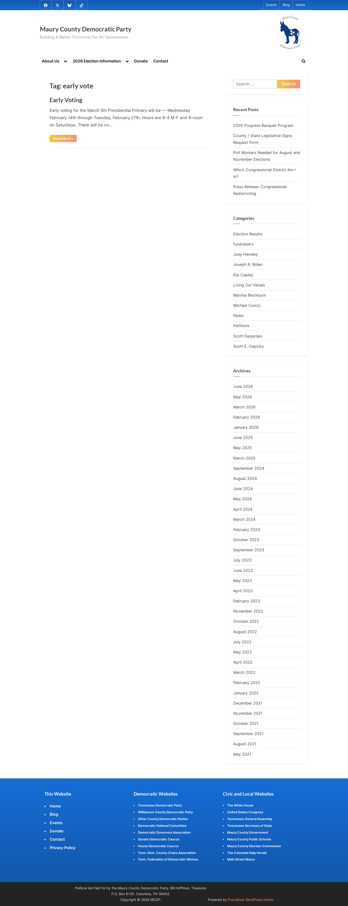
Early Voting (66, 99)
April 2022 (243, 662)
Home (300, 5)
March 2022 (244, 672)
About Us (50, 61)
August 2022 (245, 632)
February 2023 (246, 601)
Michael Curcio (247, 305)
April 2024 (243, 509)
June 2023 (243, 570)
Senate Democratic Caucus (158, 839)
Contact (160, 61)
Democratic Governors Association (164, 832)
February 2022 (246, 683)
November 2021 (247, 713)
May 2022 (242, 652)
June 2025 (243, 438)
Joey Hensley (245, 254)
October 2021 (245, 723)
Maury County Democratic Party (85, 29)
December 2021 (247, 703)
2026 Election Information (97, 61)
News (238, 316)
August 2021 (244, 744)
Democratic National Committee (162, 826)
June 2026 (243, 386)
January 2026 (246, 427)
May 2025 (242, 448)
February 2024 (246, 529)
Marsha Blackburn (249, 295)
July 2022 (242, 642)
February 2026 (246, 417)
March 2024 (244, 519)
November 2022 (248, 611)
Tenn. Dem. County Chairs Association (167, 853)
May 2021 (242, 754)
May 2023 (242, 580)
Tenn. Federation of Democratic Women (168, 859)
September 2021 (248, 734)
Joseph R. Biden (247, 264)
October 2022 (246, 621)
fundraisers (243, 244)
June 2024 (243, 488)
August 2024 (245, 478)
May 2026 (242, 397)
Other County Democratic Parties (163, 819)
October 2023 (246, 539)
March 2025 (244, 458)
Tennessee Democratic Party (160, 805)
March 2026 (244, 407)
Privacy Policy (62, 847)
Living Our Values (249, 285)
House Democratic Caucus (158, 846)
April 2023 (243, 591)
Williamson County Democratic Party (165, 812)
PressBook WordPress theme (250, 900)
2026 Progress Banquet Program (263, 125)
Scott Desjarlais (247, 336)
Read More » (65, 139)
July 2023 (242, 560)
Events (271, 5)
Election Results (247, 234)
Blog (286, 5)
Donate (141, 61)
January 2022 (246, 693)
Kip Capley (243, 275)
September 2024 (248, 468)
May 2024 (242, 499)
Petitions (241, 326)
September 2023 (248, 550)
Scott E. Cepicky (248, 346)
